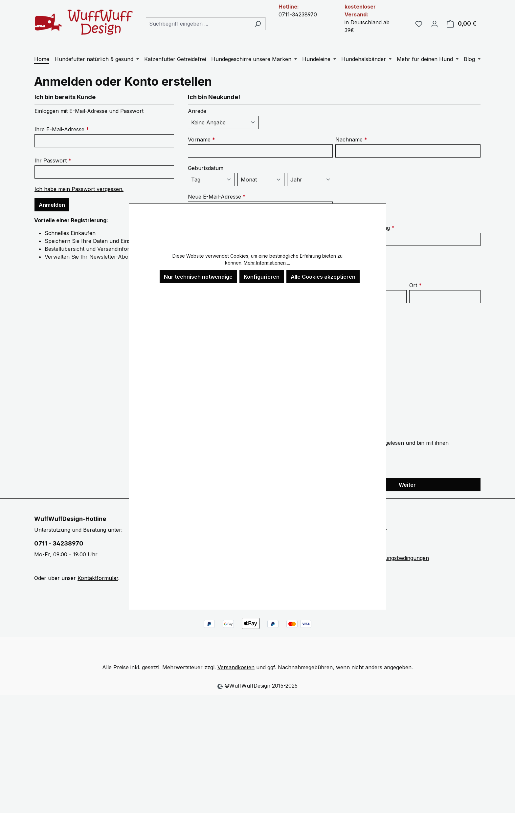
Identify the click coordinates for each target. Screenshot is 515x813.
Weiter (407, 484)
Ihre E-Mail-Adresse (61, 129)
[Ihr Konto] (434, 23)
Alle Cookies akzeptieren (323, 276)
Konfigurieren (262, 276)
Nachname (351, 139)
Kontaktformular (98, 578)
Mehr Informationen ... (267, 262)
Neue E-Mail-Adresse (217, 196)
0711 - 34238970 (58, 543)
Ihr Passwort (52, 160)
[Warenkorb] (461, 23)
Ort (415, 285)
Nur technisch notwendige (198, 276)
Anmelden (52, 205)
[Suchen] (257, 23)
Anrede (197, 111)
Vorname (201, 139)
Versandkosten (236, 667)
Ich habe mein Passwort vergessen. (78, 189)
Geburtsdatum (205, 168)
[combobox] (198, 23)
